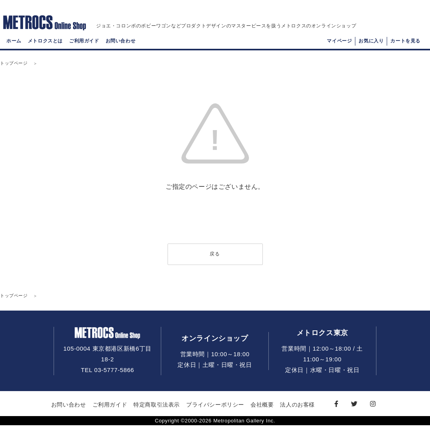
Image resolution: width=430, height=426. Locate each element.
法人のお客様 (297, 405)
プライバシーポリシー (215, 405)
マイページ (339, 42)
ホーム (13, 42)
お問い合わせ (121, 42)
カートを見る (405, 42)
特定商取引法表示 (156, 405)
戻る (215, 254)
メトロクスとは (45, 42)
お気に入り (371, 42)
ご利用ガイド (84, 42)
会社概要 (262, 405)
